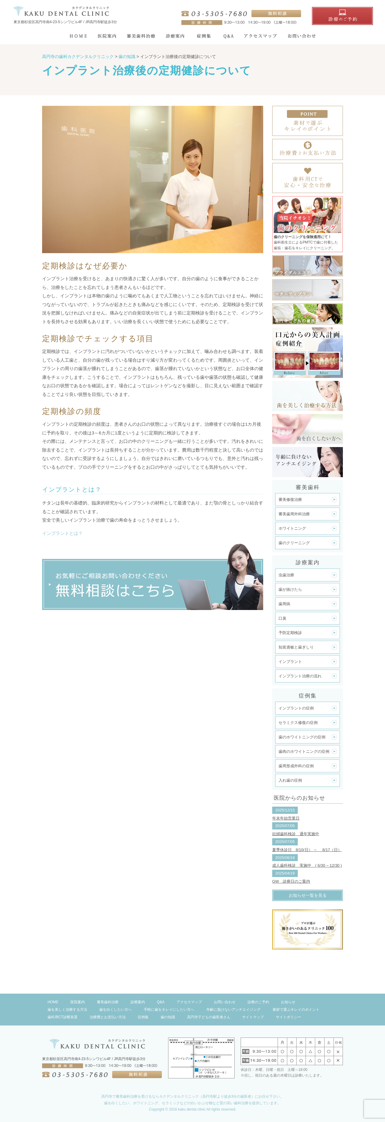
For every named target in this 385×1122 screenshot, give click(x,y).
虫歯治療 (286, 575)
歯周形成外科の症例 (296, 766)
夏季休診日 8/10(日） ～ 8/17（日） (307, 850)
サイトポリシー (288, 1017)
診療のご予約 (258, 1002)
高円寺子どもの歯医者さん (208, 1017)
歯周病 (284, 604)
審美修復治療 (290, 499)
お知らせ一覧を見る (308, 895)
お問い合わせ (225, 1002)
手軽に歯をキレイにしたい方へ (169, 1009)
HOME (53, 1002)
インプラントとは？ (62, 533)
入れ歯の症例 (290, 780)
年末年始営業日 (286, 818)
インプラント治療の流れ (300, 676)
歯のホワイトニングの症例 (302, 737)
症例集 (143, 1017)
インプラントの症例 (296, 708)
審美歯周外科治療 (294, 514)
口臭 (282, 618)
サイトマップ (253, 1017)
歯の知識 (168, 1017)
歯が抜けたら (290, 589)
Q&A (161, 1002)
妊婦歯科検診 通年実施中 (295, 834)
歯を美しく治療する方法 (67, 1009)
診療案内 (138, 1002)
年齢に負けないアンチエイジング (233, 1009)
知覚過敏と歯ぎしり (296, 647)
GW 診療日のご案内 (291, 881)
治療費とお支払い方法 (108, 1017)
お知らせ (288, 1002)
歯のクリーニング (294, 543)
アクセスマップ (189, 1002)
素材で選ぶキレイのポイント (296, 1009)
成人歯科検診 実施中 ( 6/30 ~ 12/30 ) (307, 865)
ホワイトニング (292, 528)
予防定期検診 (290, 632)
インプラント (290, 661)
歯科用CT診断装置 (63, 1017)
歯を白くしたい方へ (115, 1009)
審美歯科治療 (108, 1002)
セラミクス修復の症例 (298, 722)
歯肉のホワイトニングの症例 (304, 751)
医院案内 (77, 1002)
